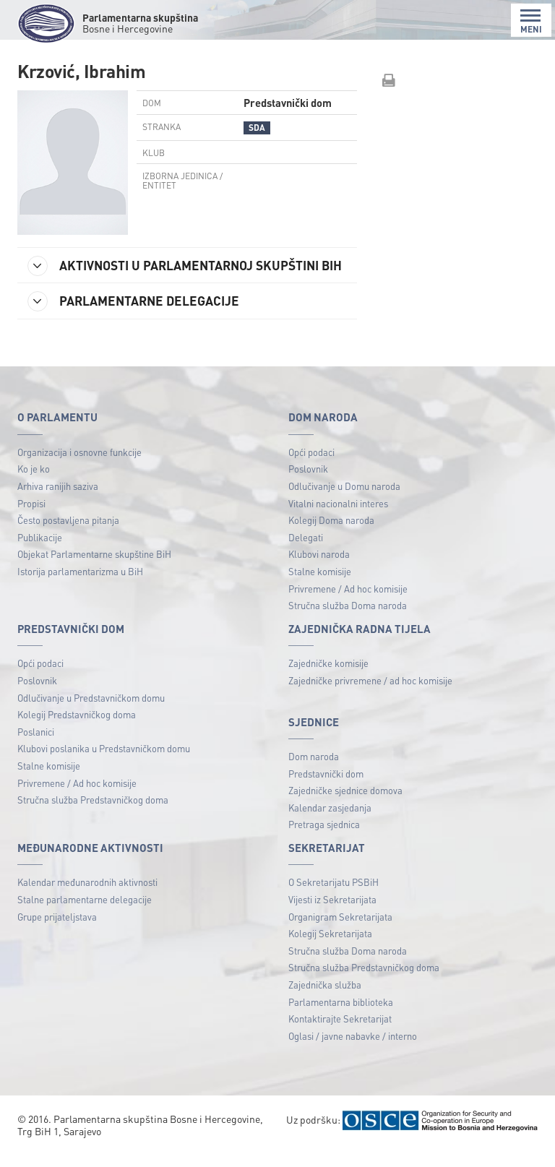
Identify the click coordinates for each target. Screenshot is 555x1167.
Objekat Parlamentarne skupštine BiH (94, 570)
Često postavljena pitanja (68, 536)
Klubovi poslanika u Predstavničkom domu (103, 764)
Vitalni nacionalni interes (338, 518)
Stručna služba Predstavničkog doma (92, 815)
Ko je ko (33, 484)
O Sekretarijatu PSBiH (333, 898)
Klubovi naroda (319, 570)
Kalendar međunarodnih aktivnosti (87, 898)
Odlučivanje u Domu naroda (344, 502)
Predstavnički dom (325, 789)
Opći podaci (311, 467)
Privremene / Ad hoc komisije (348, 604)
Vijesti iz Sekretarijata (332, 915)
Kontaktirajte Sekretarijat (340, 1034)
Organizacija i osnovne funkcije (79, 467)
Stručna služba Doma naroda (347, 621)
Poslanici (35, 747)
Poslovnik (308, 484)
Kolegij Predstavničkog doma (76, 730)
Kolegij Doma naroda (331, 536)
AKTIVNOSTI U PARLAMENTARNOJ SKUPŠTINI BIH (176, 272)
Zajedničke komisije (328, 679)
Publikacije (39, 552)
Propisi (31, 518)
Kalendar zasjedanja (329, 823)
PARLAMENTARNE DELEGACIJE (136, 317)
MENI (531, 21)
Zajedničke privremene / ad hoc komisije (370, 696)
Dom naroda (313, 772)
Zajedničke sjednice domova (345, 806)
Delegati (305, 552)
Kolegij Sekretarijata (330, 949)
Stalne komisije (319, 587)
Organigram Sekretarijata (340, 932)
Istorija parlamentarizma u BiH (80, 587)
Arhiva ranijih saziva (57, 502)
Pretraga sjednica (324, 840)
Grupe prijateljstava (57, 932)
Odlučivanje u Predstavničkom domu (91, 713)
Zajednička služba (324, 1000)
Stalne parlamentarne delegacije (84, 915)
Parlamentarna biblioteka (340, 1017)
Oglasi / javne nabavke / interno (352, 1052)
